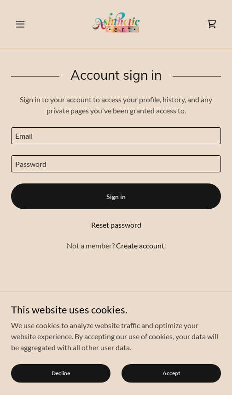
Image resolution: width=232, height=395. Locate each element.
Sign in (116, 196)
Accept (171, 373)
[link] (116, 24)
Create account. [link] (141, 245)
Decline (61, 373)
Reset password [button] (116, 224)
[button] (26, 24)
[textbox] (116, 135)
